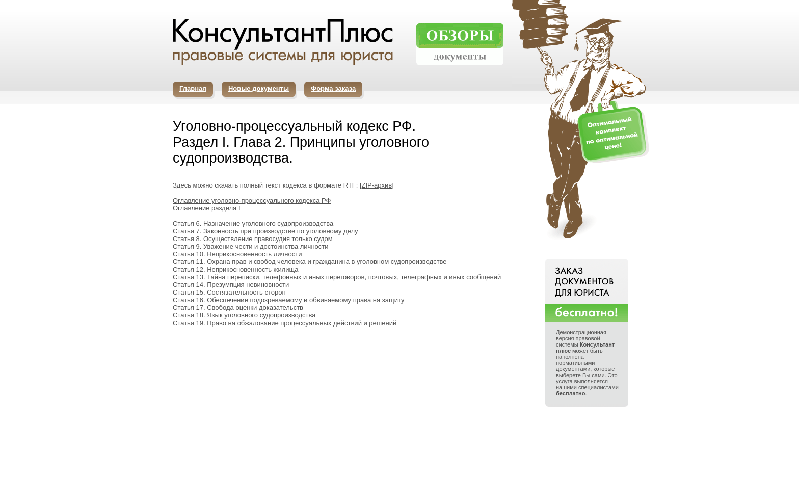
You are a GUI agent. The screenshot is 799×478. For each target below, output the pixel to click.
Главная (192, 88)
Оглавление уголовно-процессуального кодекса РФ (252, 200)
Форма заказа (333, 88)
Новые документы (258, 88)
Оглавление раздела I (207, 208)
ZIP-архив (377, 185)
